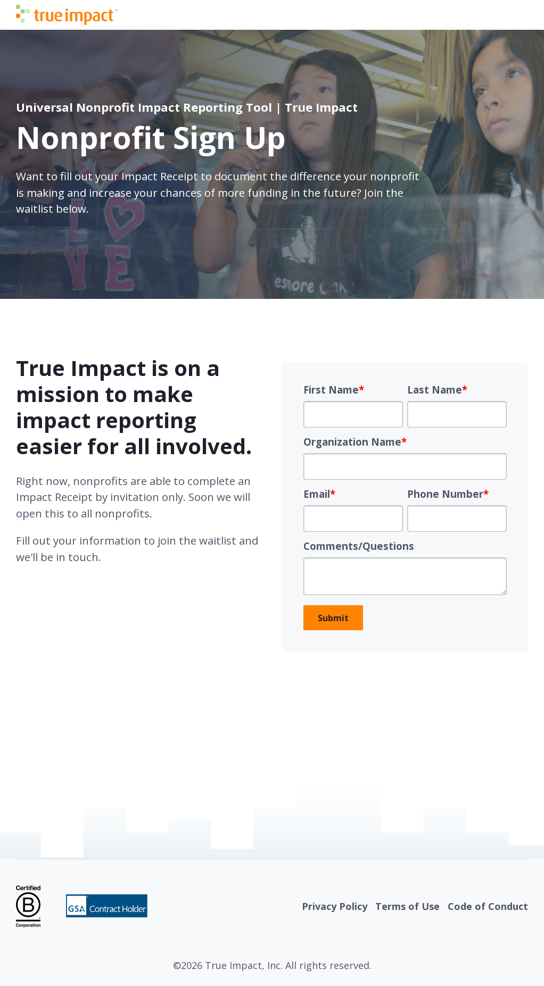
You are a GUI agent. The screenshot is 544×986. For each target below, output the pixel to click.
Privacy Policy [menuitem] (334, 906)
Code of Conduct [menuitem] (488, 906)
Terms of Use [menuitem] (407, 906)
